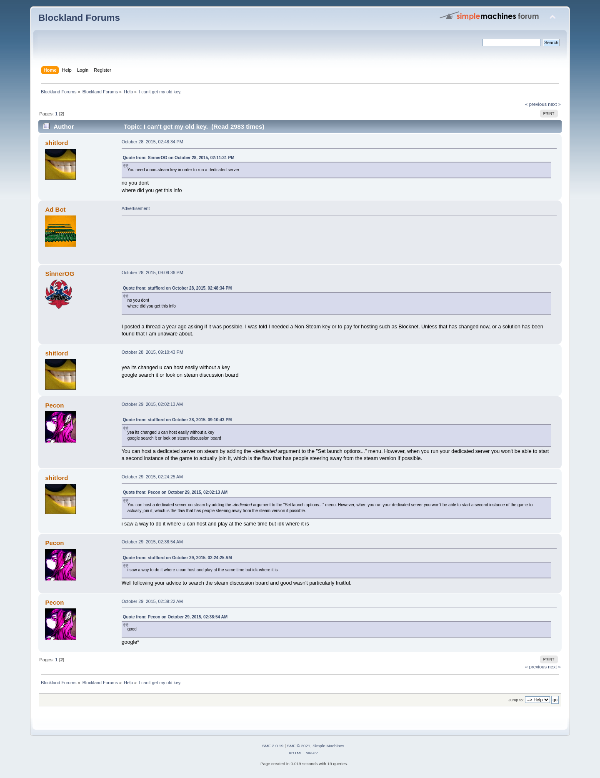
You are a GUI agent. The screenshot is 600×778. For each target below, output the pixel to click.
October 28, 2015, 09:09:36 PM (152, 272)
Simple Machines (328, 745)
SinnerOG (59, 273)
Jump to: (516, 700)
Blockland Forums (79, 18)
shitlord (56, 142)
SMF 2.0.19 (273, 745)
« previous (536, 104)
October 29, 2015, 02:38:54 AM (152, 541)
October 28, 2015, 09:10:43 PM (152, 352)
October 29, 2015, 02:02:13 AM (152, 404)
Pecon (54, 405)
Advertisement (136, 208)
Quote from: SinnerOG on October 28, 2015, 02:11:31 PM (179, 157)
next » (554, 104)
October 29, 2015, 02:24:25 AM (152, 476)
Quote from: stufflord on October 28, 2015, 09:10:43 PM (177, 420)
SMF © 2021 (298, 745)
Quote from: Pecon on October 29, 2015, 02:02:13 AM (175, 492)
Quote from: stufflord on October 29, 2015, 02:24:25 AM (177, 557)
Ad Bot (55, 209)
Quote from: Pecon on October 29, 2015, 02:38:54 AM (175, 617)
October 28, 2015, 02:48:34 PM (152, 141)
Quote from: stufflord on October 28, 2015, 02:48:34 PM (177, 288)
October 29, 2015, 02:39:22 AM (152, 601)
